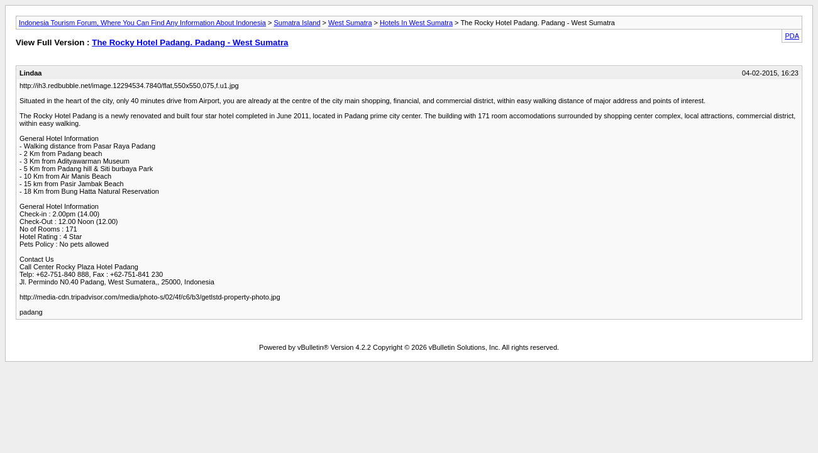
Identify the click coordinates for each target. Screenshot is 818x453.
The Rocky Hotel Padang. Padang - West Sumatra (190, 42)
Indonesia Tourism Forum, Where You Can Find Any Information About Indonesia (142, 22)
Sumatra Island (297, 22)
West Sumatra (350, 22)
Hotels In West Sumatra (416, 22)
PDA (792, 36)
